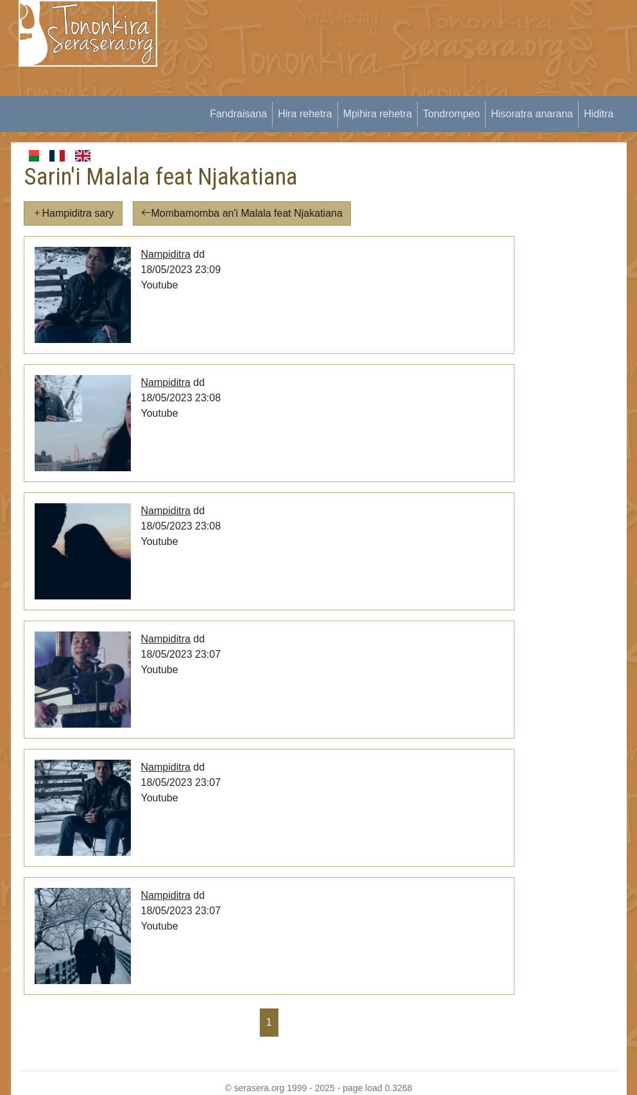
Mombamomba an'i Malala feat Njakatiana (242, 213)
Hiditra (598, 113)
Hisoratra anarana (532, 113)
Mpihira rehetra (377, 113)
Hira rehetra (305, 113)
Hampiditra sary (73, 213)
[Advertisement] (405, 90)
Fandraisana (238, 113)
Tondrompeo (451, 113)
